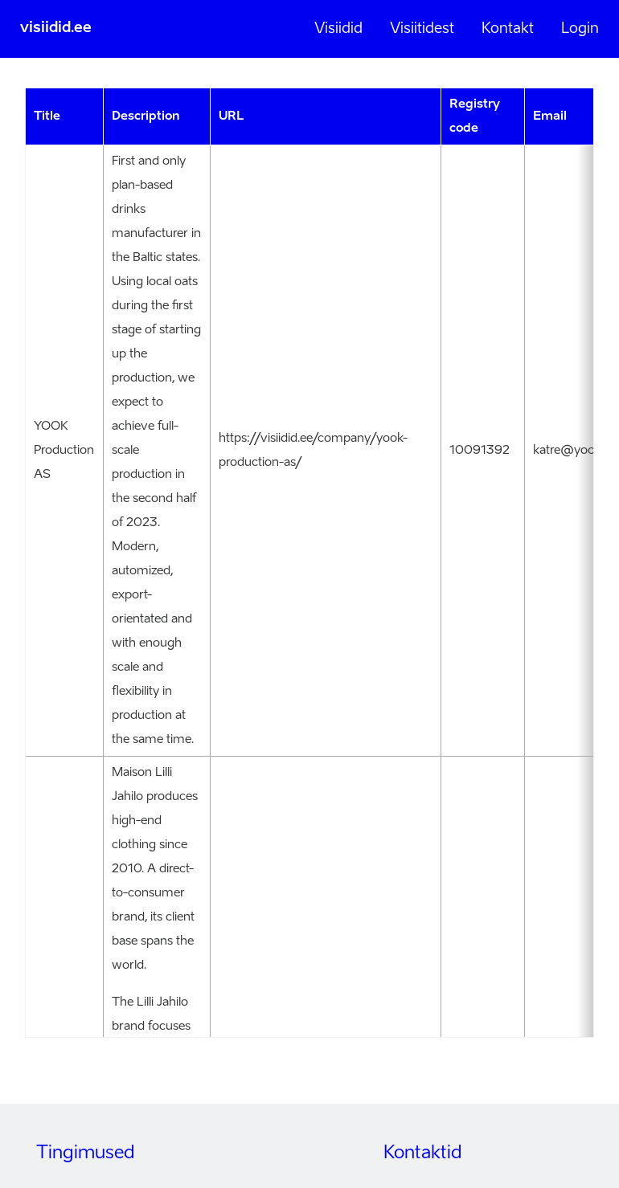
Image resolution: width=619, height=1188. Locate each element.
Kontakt (508, 29)
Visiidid (338, 29)
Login (580, 29)
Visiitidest (422, 29)
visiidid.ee (56, 28)
